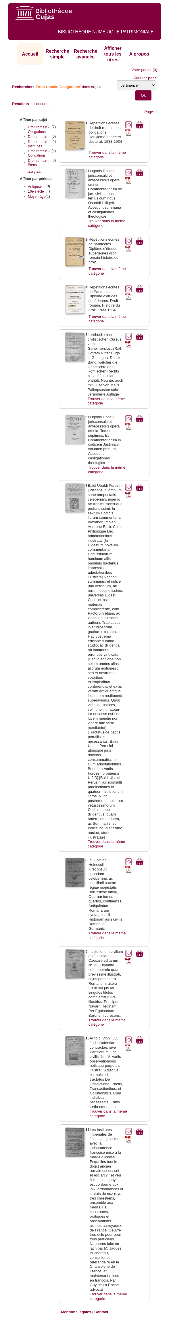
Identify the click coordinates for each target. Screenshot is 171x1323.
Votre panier (141, 70)
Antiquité (35, 187)
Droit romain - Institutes (38, 144)
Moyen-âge (37, 197)
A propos (139, 54)
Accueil (30, 54)
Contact (101, 1312)
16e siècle (36, 191)
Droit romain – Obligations (39, 153)
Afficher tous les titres (112, 54)
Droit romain (37, 137)
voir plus (34, 172)
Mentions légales (76, 1312)
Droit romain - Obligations (38, 129)
